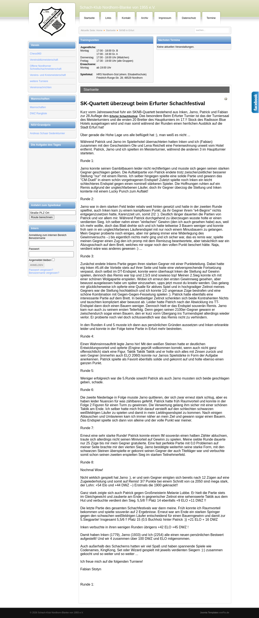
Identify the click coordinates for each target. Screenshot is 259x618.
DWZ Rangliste (38, 113)
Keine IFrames (52, 173)
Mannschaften (38, 107)
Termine (211, 18)
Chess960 (35, 53)
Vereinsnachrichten (41, 87)
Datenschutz (189, 18)
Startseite (89, 18)
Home (99, 30)
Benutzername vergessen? (44, 272)
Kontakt (126, 18)
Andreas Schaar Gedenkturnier (47, 133)
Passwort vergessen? (41, 269)
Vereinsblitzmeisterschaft (44, 59)
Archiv (144, 18)
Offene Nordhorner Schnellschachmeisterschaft (45, 67)
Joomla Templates (209, 612)
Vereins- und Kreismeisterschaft (48, 75)
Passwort (34, 248)
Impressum (165, 18)
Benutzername (37, 238)
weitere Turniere (39, 81)
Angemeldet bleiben (40, 260)
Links (108, 18)
